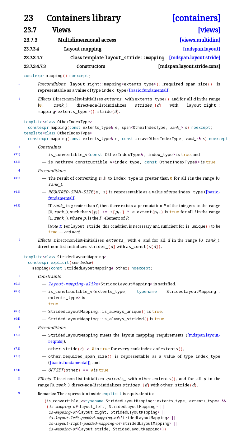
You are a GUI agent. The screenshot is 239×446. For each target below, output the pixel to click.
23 (28, 18)
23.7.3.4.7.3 (35, 66)
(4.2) (17, 192)
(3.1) (17, 154)
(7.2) (17, 349)
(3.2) (17, 162)
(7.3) (17, 356)
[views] (209, 30)
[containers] (196, 18)
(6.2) (17, 291)
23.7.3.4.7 (33, 57)
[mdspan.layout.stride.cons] (189, 66)
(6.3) (17, 311)
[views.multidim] (200, 39)
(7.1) (17, 335)
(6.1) (17, 284)
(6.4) (17, 319)
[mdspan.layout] (201, 48)
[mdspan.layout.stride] (194, 57)
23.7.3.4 (31, 48)
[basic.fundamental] (148, 90)
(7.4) (17, 370)
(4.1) (17, 178)
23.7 (30, 30)
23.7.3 (30, 39)
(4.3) (17, 205)
